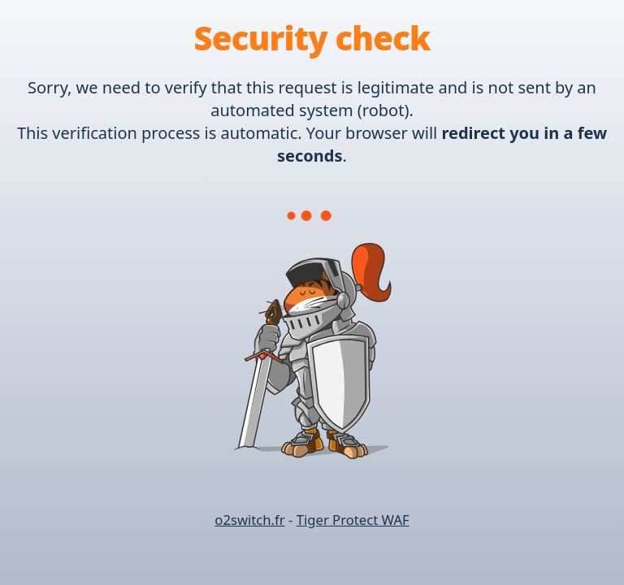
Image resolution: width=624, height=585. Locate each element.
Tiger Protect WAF (353, 519)
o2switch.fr (249, 519)
